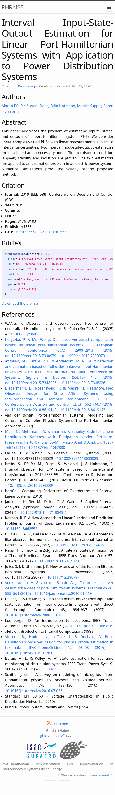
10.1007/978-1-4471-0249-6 (43, 512)
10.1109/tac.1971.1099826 (90, 625)
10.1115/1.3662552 (21, 528)
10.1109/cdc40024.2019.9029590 (41, 232)
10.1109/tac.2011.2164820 (56, 561)
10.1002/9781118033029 (77, 458)
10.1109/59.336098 (54, 669)
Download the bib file (20, 303)
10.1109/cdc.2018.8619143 (82, 409)
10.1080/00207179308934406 (79, 544)
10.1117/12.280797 (63, 577)
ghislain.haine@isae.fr (57, 735)
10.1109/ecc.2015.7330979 (82, 355)
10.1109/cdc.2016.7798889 (30, 485)
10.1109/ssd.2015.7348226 (82, 382)
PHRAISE (12, 7)
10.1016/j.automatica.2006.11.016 (34, 615)
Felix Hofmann (62, 105)
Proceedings (27, 86)
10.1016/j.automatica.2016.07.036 (34, 690)
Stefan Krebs (37, 105)
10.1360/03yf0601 (23, 334)
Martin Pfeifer (13, 105)
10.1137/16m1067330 (46, 447)
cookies (103, 775)
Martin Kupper (89, 105)
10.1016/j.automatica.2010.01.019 (63, 593)
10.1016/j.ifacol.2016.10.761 (28, 652)
